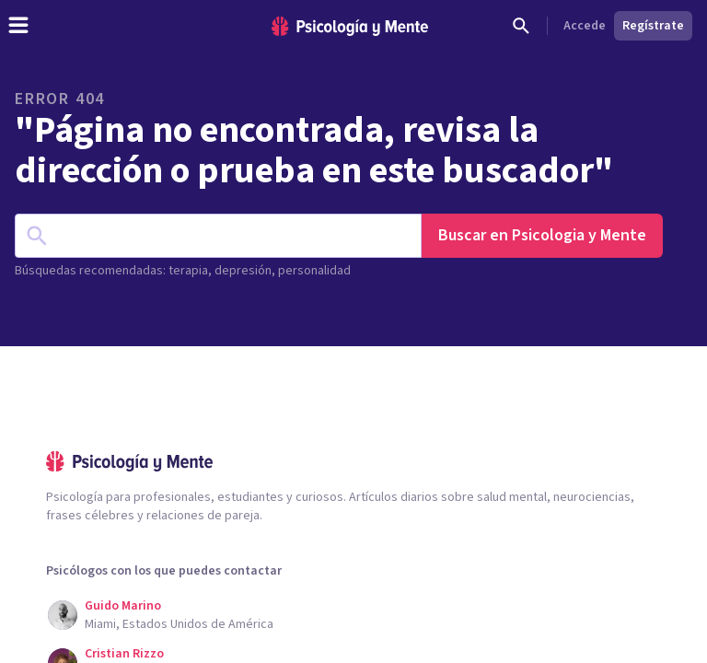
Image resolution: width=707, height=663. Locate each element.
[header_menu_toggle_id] (18, 25)
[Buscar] (521, 25)
